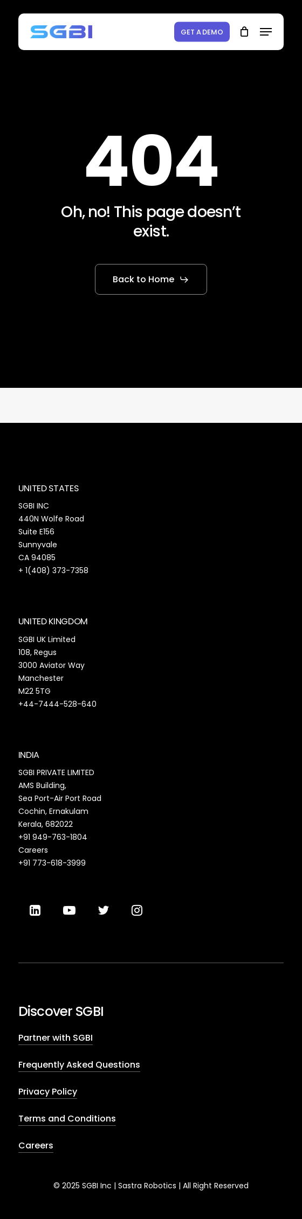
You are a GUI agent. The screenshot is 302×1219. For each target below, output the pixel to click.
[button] (266, 31)
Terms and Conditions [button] (67, 1118)
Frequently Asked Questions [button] (79, 1064)
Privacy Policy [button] (47, 1091)
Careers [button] (35, 1145)
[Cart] (244, 32)
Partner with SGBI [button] (55, 1038)
